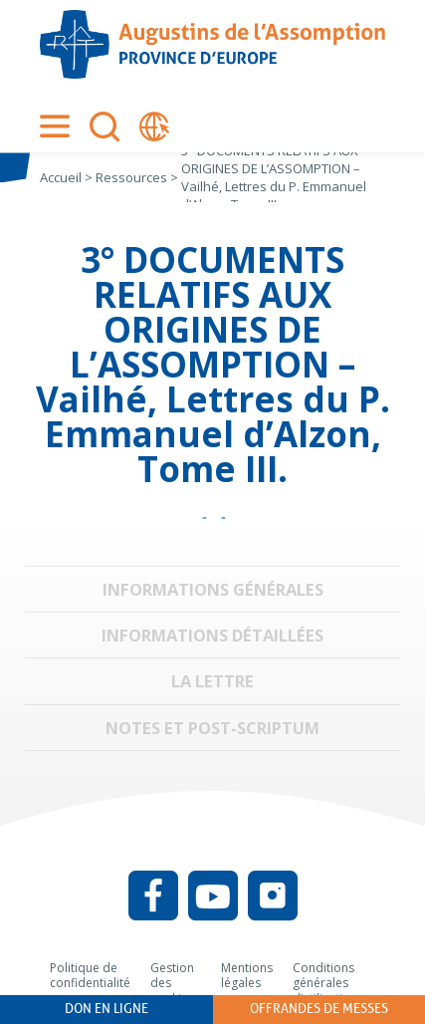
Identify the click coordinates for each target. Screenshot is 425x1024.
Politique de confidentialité (90, 975)
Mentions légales (247, 975)
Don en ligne (106, 1008)
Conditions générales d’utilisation (325, 983)
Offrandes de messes (319, 1008)
